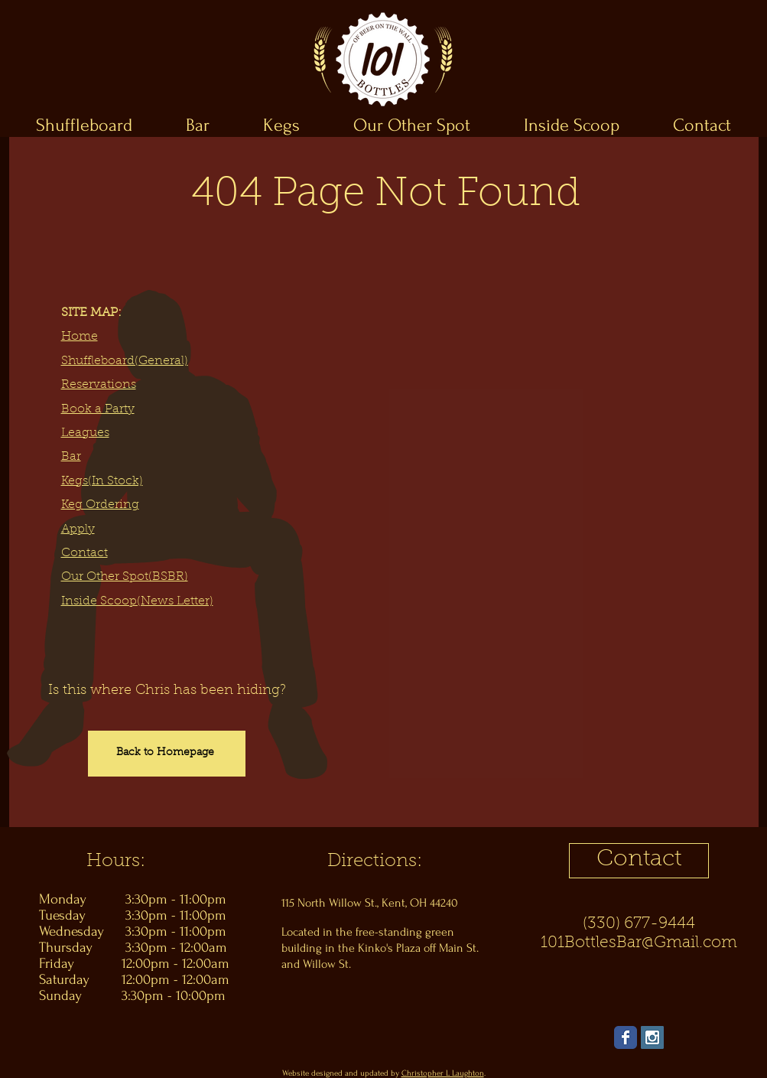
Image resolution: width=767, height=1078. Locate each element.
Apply (78, 529)
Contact (84, 553)
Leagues (85, 433)
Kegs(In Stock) (102, 481)
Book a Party (98, 409)
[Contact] (639, 860)
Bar (71, 457)
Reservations (98, 385)
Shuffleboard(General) (124, 361)
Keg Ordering (100, 505)
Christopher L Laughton (442, 1073)
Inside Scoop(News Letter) (137, 601)
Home (79, 337)
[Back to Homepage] (166, 754)
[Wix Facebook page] (625, 1037)
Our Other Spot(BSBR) (124, 577)
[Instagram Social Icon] (652, 1037)
